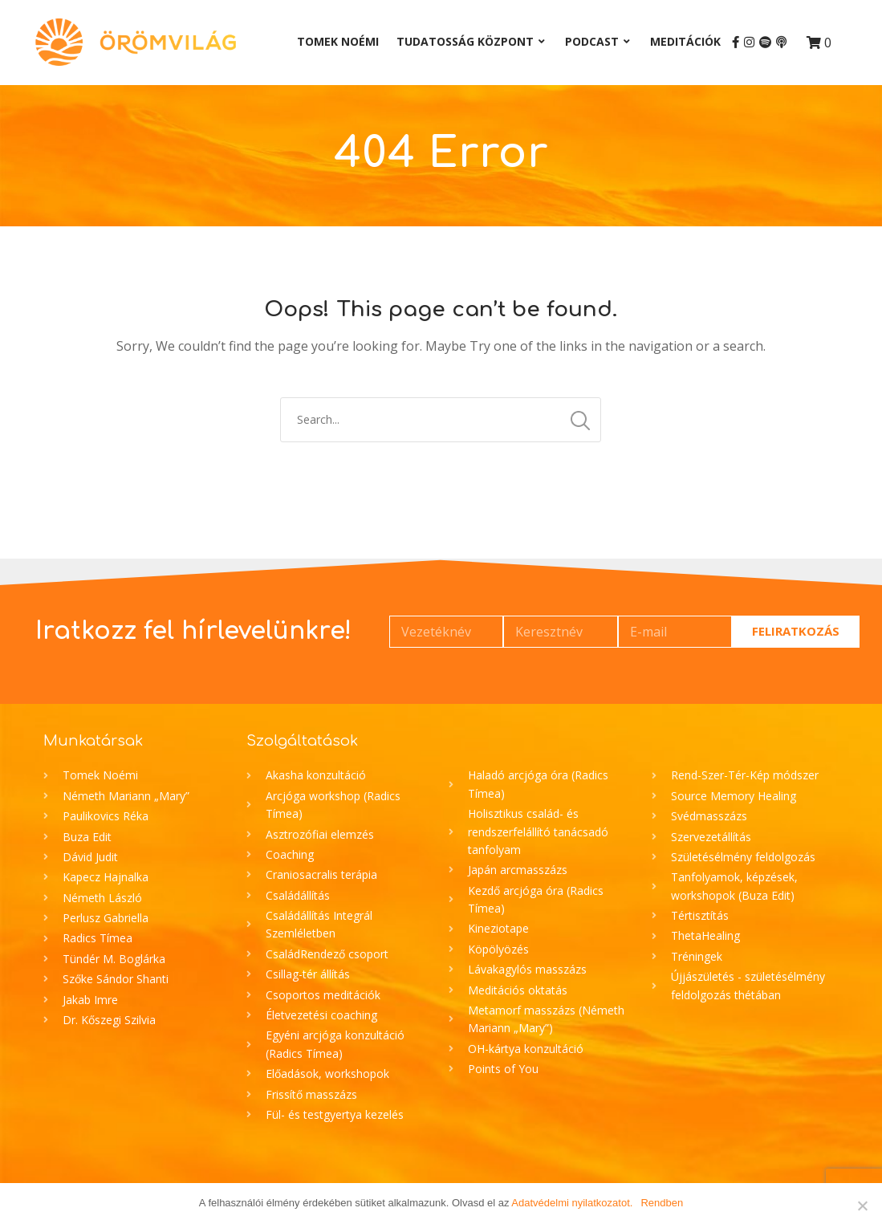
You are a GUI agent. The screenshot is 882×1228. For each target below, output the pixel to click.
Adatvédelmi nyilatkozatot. (571, 1203)
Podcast (592, 41)
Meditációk (685, 41)
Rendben (661, 1203)
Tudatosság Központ (465, 41)
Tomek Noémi (338, 41)
